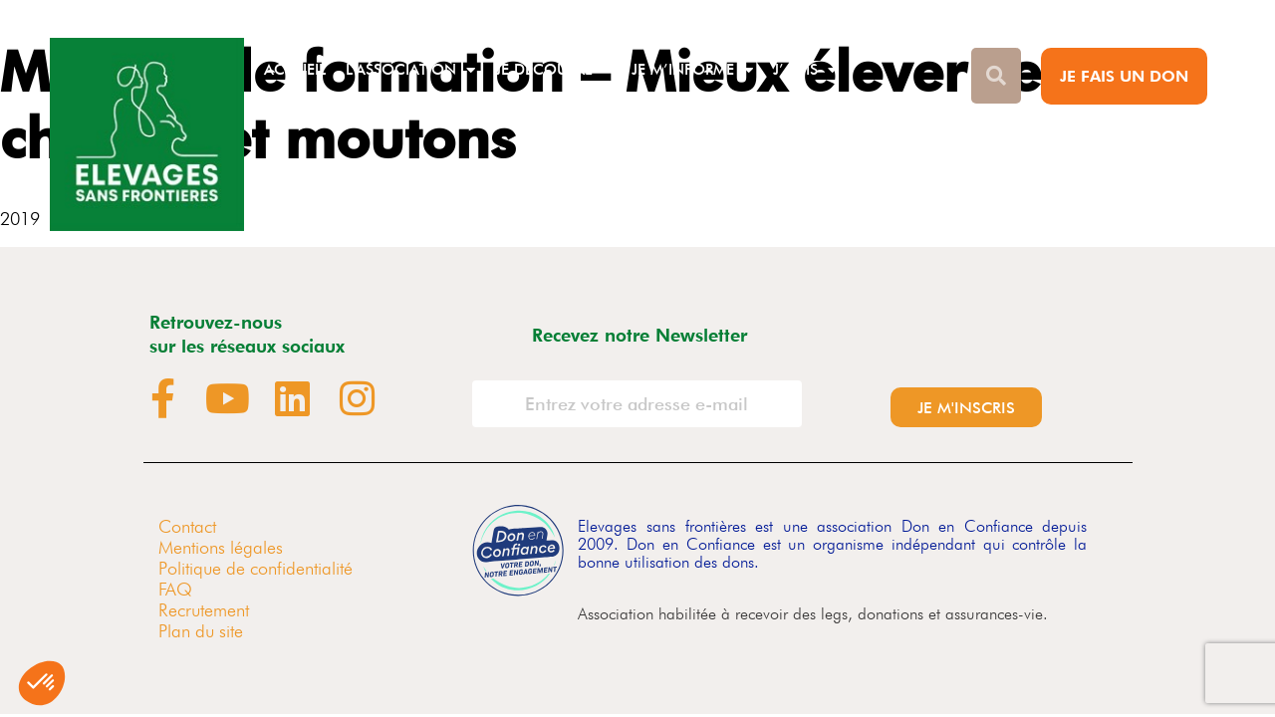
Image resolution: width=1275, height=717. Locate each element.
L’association (410, 70)
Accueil (295, 70)
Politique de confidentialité (255, 568)
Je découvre (553, 70)
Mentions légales (220, 547)
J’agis (805, 70)
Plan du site (200, 630)
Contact (187, 526)
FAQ (175, 589)
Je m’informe (692, 70)
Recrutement (203, 609)
